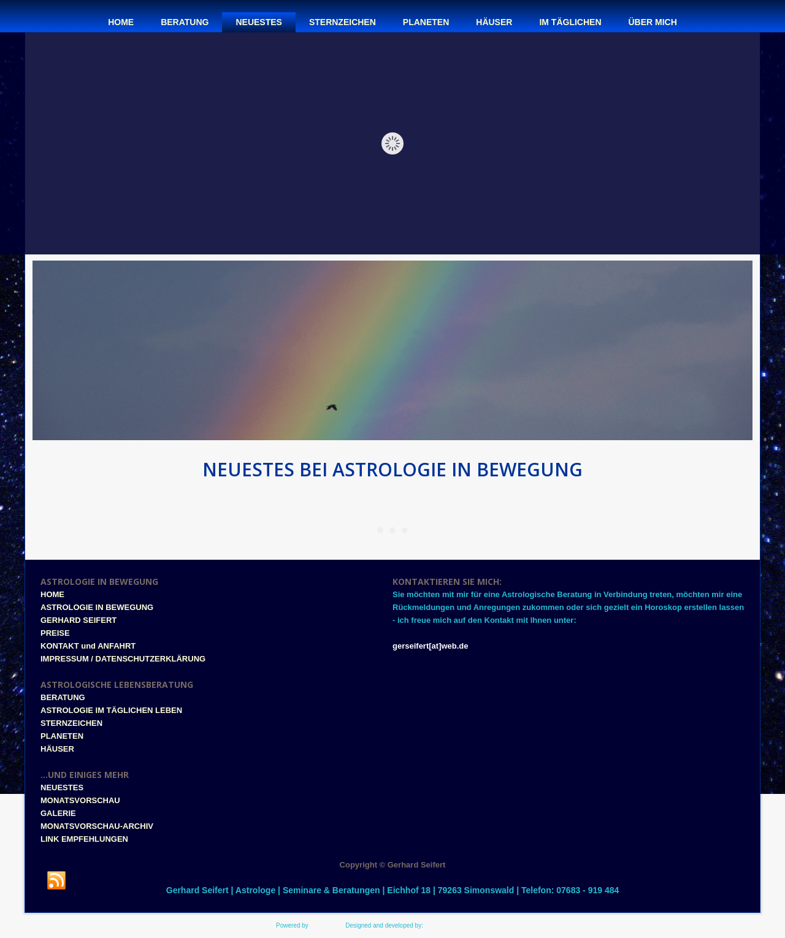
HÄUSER (57, 748)
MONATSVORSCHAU (80, 800)
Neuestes (258, 22)
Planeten (426, 22)
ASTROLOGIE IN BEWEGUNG (96, 607)
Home (121, 22)
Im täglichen (570, 22)
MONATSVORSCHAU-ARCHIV (96, 826)
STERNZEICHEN (71, 723)
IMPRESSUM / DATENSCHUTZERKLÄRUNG (122, 658)
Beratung (185, 22)
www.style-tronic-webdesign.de (467, 925)
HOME (52, 594)
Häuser (494, 22)
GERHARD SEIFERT (78, 620)
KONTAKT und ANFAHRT (88, 645)
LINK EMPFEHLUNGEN (84, 839)
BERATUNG (62, 697)
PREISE (55, 633)
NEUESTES (61, 787)
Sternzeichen (342, 22)
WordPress (325, 925)
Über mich (653, 22)
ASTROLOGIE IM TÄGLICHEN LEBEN (111, 710)
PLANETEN (61, 736)
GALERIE (58, 813)
